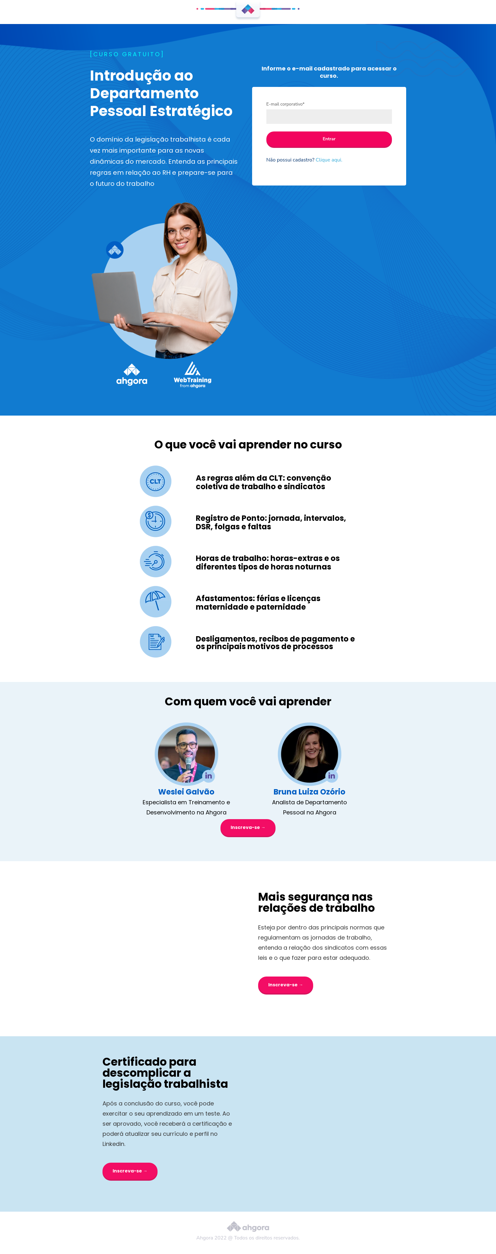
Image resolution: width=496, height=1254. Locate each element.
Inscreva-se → (248, 827)
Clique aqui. (329, 159)
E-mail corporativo (285, 104)
